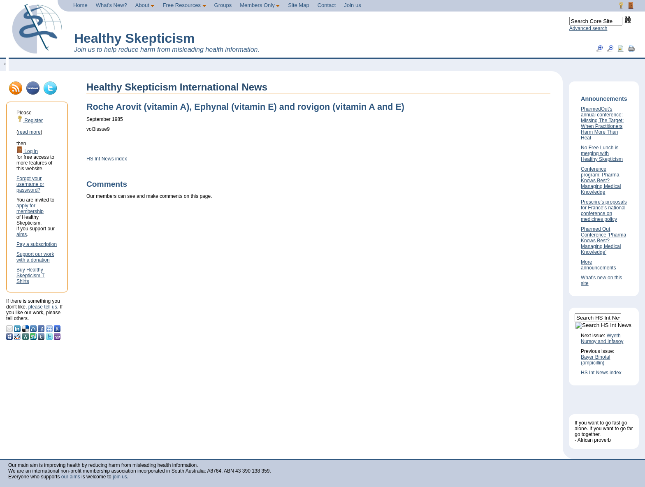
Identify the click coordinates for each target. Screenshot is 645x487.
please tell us (42, 307)
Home (80, 5)
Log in (27, 151)
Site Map (298, 5)
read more (29, 132)
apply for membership (30, 208)
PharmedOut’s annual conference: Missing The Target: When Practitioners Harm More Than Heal (602, 123)
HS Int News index (106, 159)
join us (120, 477)
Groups (223, 5)
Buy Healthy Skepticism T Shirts (30, 275)
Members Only (260, 5)
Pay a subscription (36, 244)
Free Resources (184, 5)
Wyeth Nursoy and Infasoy (602, 338)
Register (29, 120)
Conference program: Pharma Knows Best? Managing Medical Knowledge (601, 180)
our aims (70, 477)
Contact (327, 5)
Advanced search (588, 28)
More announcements (598, 265)
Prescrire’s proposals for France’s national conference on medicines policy (604, 210)
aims (21, 234)
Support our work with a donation (35, 257)
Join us (352, 5)
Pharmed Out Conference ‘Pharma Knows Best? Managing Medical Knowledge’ (603, 240)
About (145, 5)
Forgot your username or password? (30, 184)
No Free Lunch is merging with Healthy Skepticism (602, 153)
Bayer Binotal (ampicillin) (595, 360)
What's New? (111, 5)
